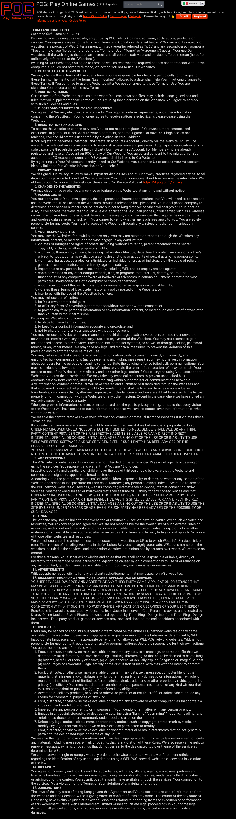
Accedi (184, 16)
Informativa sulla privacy (52, 20)
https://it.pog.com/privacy (162, 182)
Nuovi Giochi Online (95, 16)
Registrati (200, 16)
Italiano (190, 3)
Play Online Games (18, 18)
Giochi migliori (118, 16)
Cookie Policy (77, 20)
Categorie (135, 16)
